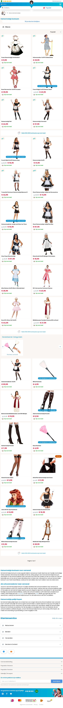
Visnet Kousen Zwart (7, 477)
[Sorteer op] (55, 32)
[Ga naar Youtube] (11, 694)
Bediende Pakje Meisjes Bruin (41, 541)
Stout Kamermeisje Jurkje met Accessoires (45, 192)
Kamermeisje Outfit (38, 160)
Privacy (36, 704)
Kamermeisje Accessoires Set (41, 509)
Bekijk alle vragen (57, 618)
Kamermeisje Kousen (7, 445)
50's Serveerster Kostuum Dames (42, 288)
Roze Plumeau (37, 445)
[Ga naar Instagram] (3, 694)
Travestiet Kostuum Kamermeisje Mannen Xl (14, 192)
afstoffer (20, 593)
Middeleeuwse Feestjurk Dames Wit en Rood (45, 320)
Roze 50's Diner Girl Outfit (8, 320)
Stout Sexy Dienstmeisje (8, 256)
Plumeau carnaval (12, 354)
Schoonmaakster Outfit (8, 381)
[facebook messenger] (4, 652)
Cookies (41, 704)
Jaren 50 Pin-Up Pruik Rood (9, 509)
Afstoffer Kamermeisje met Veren (43, 477)
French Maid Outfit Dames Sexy (10, 160)
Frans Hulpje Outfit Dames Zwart (42, 89)
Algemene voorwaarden (26, 704)
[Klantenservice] (57, 1)
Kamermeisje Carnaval (39, 121)
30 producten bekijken (32, 21)
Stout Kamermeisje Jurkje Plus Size (43, 224)
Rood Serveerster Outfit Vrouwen (11, 89)
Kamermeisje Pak (6, 121)
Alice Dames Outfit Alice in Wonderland (12, 288)
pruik (36, 593)
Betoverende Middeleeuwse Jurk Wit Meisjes (14, 413)
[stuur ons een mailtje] (11, 652)
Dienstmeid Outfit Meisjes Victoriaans (44, 256)
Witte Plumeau (37, 381)
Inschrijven (56, 681)
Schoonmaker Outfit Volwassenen (43, 57)
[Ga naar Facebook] (7, 694)
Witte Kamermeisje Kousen (9, 541)
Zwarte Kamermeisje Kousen (41, 413)
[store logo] (31, 2)
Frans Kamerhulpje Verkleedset (10, 57)
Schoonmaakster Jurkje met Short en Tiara (14, 224)
